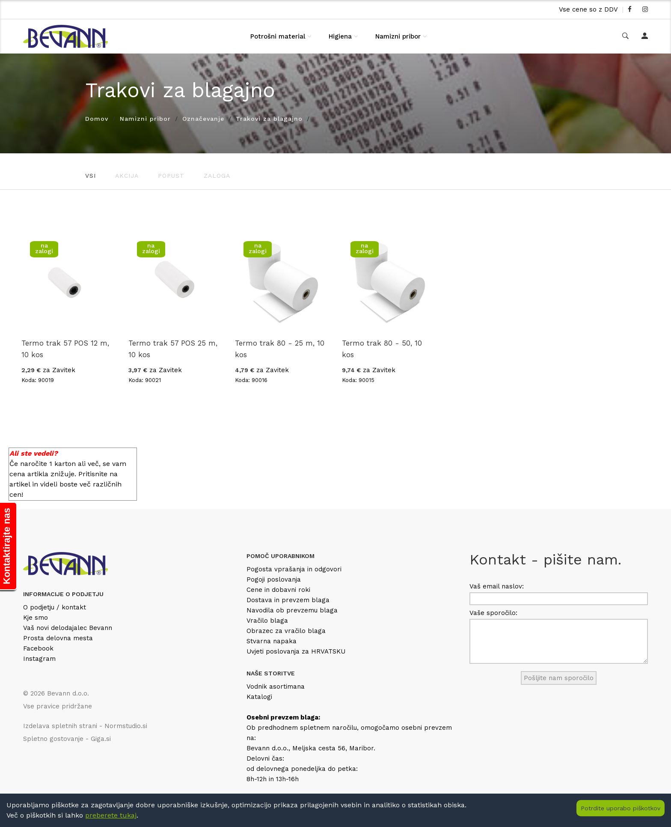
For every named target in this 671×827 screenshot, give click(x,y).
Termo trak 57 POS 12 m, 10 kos (65, 349)
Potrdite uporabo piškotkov (620, 808)
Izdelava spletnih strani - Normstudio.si (85, 726)
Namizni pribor (398, 36)
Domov (96, 118)
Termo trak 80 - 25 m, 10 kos (279, 349)
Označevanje (203, 118)
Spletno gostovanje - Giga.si (67, 739)
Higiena (340, 36)
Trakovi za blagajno (269, 118)
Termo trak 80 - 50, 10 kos (382, 349)
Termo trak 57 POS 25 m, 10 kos (172, 349)
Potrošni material (277, 36)
